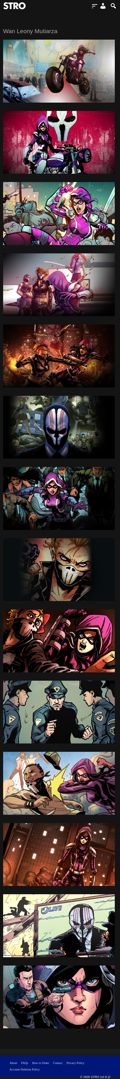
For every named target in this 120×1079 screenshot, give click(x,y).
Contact (58, 1063)
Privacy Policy (75, 1063)
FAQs (24, 1063)
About (13, 1063)
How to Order (40, 1063)
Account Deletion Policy (25, 1069)
